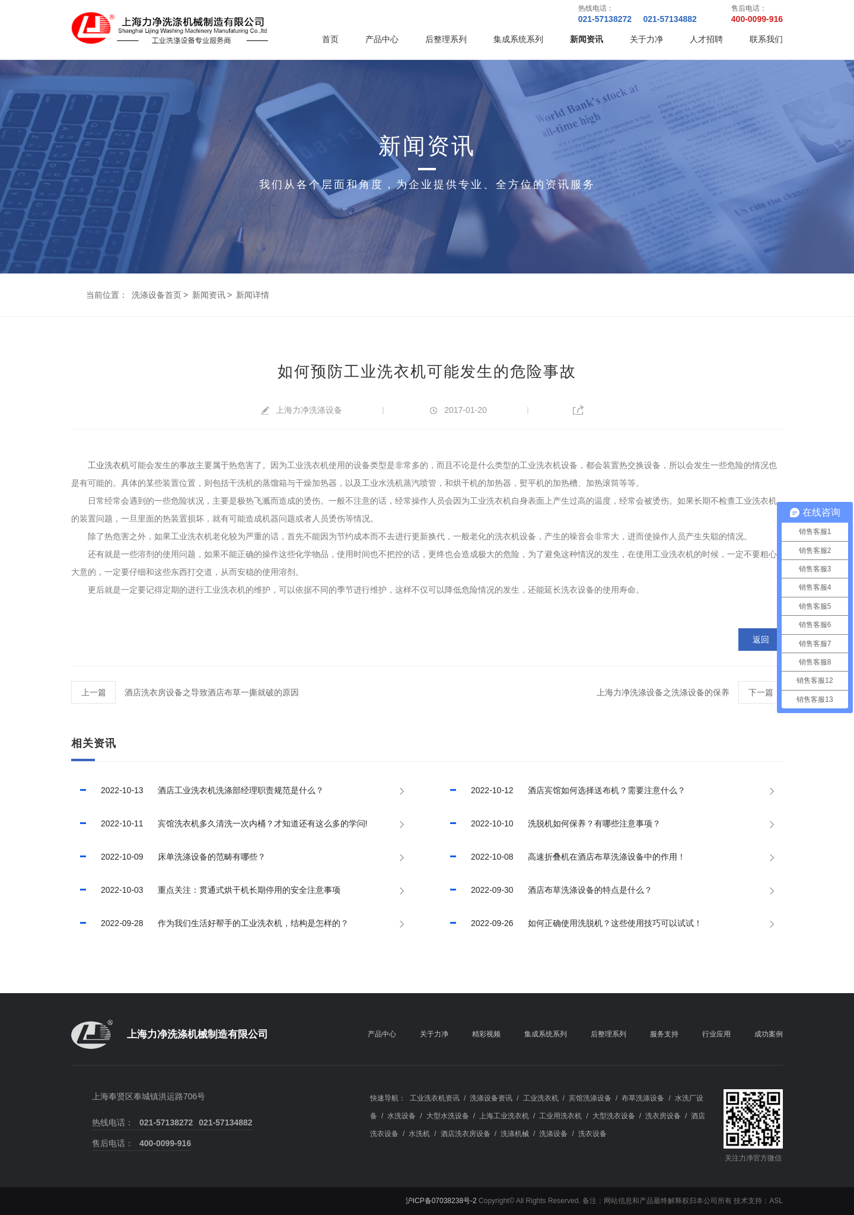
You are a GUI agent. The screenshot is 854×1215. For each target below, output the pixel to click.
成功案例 (768, 1034)
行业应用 (716, 1034)
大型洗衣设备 (613, 1116)
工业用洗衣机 (560, 1116)
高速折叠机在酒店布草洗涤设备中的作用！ (563, 856)
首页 (330, 39)
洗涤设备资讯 (491, 1098)
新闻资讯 (586, 39)
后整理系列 (446, 39)
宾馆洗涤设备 (590, 1098)
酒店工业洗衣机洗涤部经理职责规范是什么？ (197, 790)
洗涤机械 (515, 1134)
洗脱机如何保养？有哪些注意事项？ (551, 823)
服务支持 (664, 1034)
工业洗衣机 (108, 465)
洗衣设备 (592, 1134)
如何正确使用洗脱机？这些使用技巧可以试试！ (571, 923)
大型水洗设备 (447, 1116)
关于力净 (646, 39)
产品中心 (382, 39)
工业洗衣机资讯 (435, 1098)
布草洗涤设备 (643, 1098)
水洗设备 (401, 1116)
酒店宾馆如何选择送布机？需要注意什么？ (563, 790)
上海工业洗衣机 (504, 1116)
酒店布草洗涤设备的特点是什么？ (546, 890)
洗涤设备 (553, 1134)
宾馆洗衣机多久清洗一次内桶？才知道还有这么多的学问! (219, 823)
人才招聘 (706, 39)
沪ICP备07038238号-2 (441, 1201)
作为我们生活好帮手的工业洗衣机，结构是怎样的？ (210, 923)
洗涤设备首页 (156, 295)
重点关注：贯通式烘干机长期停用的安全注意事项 (205, 890)
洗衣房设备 (663, 1116)
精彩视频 (486, 1034)
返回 (761, 639)
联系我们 (766, 39)
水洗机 (419, 1134)
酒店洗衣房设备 (465, 1134)
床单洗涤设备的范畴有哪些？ (168, 856)
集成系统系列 (518, 39)
